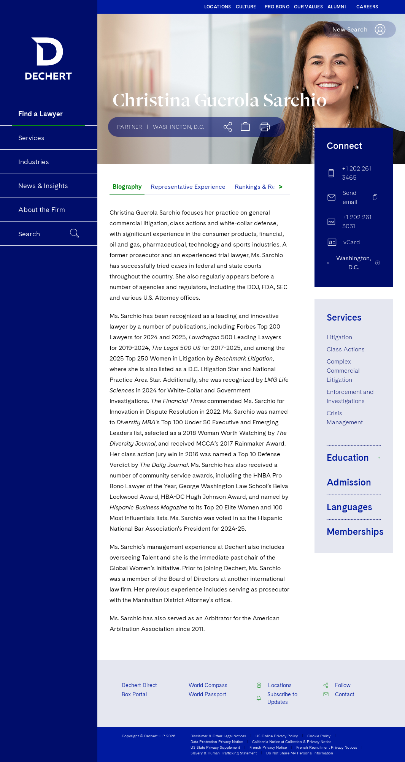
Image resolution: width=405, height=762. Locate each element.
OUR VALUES (308, 6)
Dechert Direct (139, 685)
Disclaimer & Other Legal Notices (218, 736)
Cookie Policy (318, 736)
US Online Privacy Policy (277, 736)
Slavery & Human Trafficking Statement (224, 753)
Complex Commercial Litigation (343, 370)
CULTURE (246, 6)
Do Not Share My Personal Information (299, 753)
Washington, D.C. (178, 127)
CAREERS (367, 6)
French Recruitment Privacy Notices (326, 747)
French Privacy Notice (268, 747)
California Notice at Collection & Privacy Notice (291, 741)
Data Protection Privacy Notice (217, 741)
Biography (127, 186)
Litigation (339, 337)
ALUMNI (336, 6)
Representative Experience (188, 186)
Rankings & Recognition (268, 186)
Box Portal (134, 694)
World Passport (207, 694)
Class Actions (346, 349)
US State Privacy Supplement (215, 747)
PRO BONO (277, 6)
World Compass (208, 685)
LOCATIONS (217, 6)
